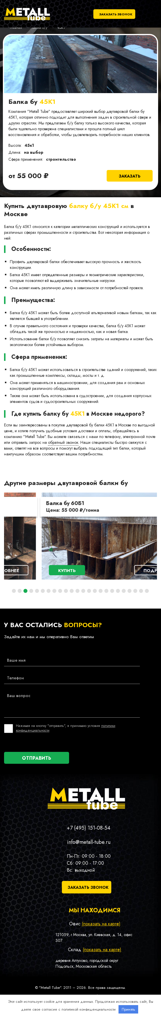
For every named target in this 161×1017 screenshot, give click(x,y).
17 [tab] (106, 591)
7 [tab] (48, 591)
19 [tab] (118, 591)
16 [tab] (100, 591)
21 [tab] (129, 591)
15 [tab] (95, 591)
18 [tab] (112, 591)
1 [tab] (14, 591)
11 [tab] (72, 591)
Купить (32, 570)
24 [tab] (147, 591)
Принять (128, 1009)
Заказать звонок (115, 14)
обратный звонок (63, 442)
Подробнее (123, 570)
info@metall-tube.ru (88, 842)
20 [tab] (124, 591)
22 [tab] (135, 591)
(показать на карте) (101, 923)
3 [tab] (25, 591)
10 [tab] (66, 591)
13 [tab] (83, 591)
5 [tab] (37, 591)
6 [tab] (43, 591)
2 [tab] (20, 591)
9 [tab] (60, 591)
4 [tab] (31, 591)
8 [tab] (54, 591)
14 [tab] (89, 591)
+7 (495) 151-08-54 (88, 827)
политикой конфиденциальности (89, 1009)
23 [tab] (141, 591)
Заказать (129, 176)
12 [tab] (77, 591)
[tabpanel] (80, 536)
